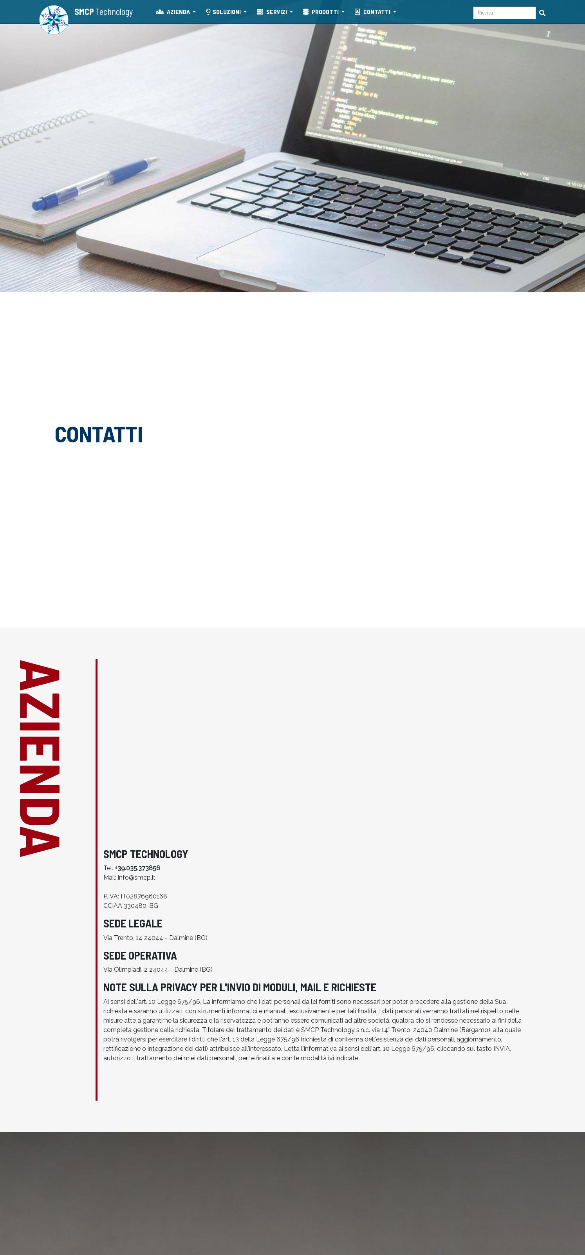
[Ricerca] (504, 13)
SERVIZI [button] (272, 11)
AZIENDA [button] (173, 11)
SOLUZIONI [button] (224, 11)
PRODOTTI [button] (321, 11)
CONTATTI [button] (373, 11)
